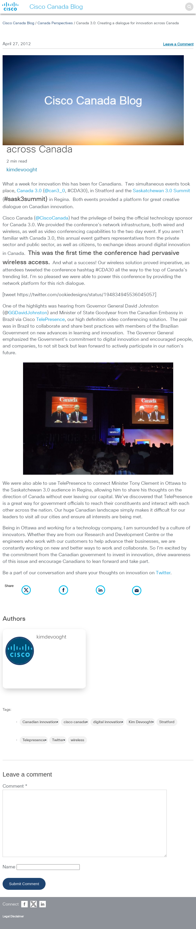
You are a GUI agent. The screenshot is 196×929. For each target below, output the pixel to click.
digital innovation (107, 722)
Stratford (167, 722)
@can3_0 (55, 191)
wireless (77, 740)
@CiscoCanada (51, 218)
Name (10, 867)
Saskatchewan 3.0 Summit (161, 191)
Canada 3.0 (29, 191)
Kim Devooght (140, 722)
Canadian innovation (40, 722)
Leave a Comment (178, 44)
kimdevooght (21, 169)
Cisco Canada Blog (18, 23)
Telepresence (34, 740)
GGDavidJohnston (27, 313)
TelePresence (50, 319)
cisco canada (75, 722)
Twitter (163, 573)
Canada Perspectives (55, 23)
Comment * (15, 786)
